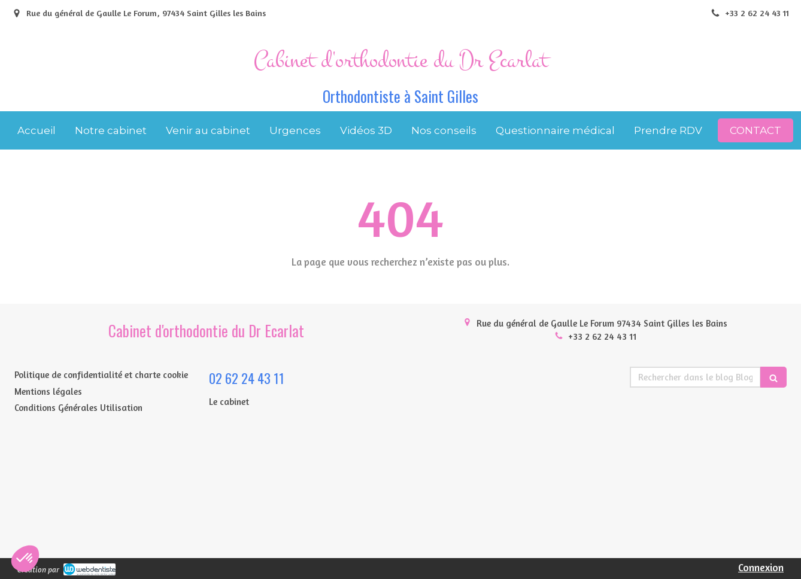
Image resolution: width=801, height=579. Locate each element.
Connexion (761, 567)
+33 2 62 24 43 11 (602, 336)
